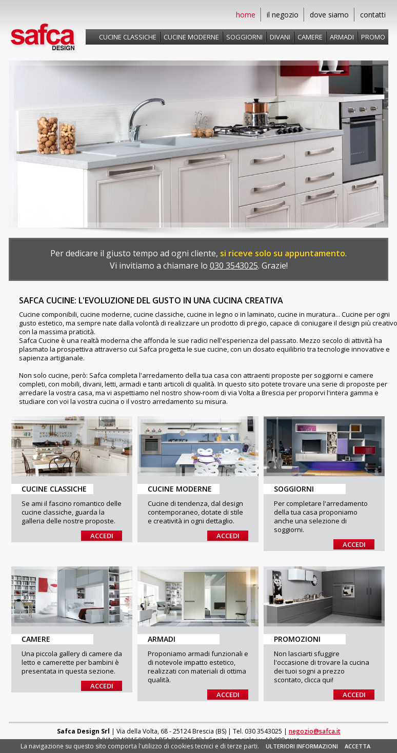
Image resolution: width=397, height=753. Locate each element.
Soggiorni (244, 37)
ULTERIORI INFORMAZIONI (302, 746)
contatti (373, 14)
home (245, 14)
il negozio (283, 14)
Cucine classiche (127, 37)
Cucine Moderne (180, 489)
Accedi (101, 535)
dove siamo (329, 14)
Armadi (342, 37)
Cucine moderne (191, 37)
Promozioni (297, 639)
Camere (310, 37)
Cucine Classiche (54, 489)
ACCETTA (357, 746)
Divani (280, 37)
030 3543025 (234, 265)
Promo (373, 37)
